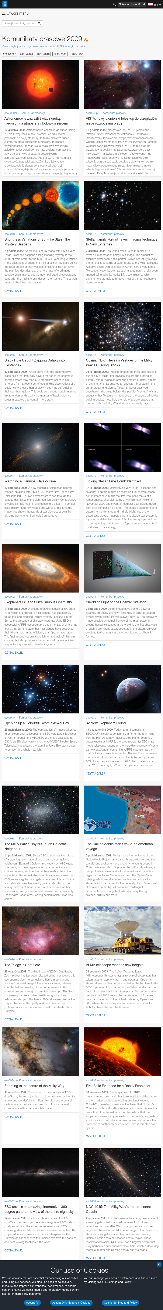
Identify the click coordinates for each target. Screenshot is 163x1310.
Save (14, 752)
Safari (16, 678)
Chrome (17, 666)
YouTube (9, 572)
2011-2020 (26, 54)
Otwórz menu (15, 13)
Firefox (16, 674)
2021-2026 (9, 54)
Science (124, 4)
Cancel (34, 752)
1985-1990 (76, 54)
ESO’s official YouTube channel (100, 572)
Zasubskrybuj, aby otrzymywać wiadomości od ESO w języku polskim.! (44, 46)
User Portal (138, 4)
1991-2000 (59, 54)
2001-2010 (43, 54)
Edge (16, 670)
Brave (16, 662)
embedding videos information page (48, 584)
